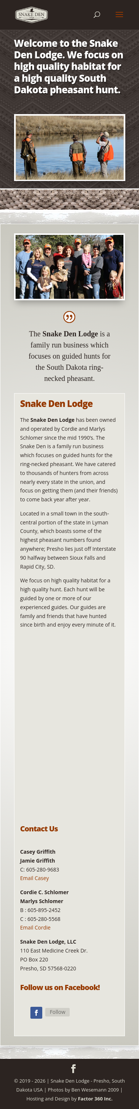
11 (101, 173)
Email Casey (34, 878)
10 (94, 173)
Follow (57, 1011)
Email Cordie (35, 927)
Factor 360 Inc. (95, 1098)
